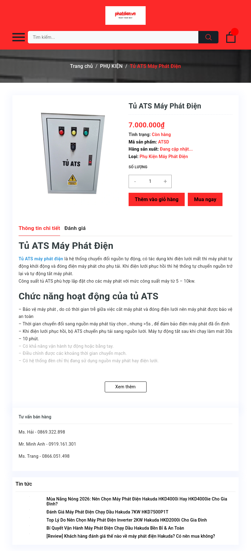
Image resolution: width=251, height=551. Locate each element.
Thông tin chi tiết (39, 228)
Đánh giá (75, 228)
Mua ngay (205, 199)
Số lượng (138, 167)
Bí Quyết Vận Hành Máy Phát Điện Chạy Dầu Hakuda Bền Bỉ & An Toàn (115, 528)
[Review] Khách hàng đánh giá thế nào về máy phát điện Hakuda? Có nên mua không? (130, 536)
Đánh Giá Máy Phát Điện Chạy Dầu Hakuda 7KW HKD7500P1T (107, 511)
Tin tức (23, 484)
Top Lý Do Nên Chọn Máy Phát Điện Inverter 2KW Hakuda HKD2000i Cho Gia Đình (126, 520)
